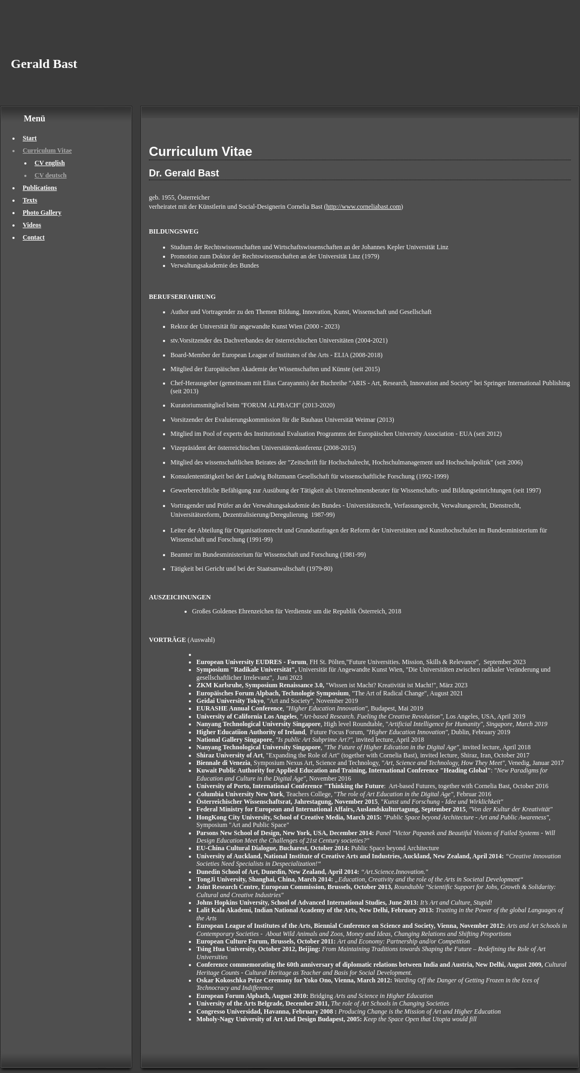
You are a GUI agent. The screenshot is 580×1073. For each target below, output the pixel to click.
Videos (32, 225)
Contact (34, 237)
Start (30, 138)
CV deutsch (50, 175)
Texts (30, 200)
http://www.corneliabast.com (363, 206)
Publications (40, 188)
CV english (50, 163)
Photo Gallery (42, 212)
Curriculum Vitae (47, 150)
